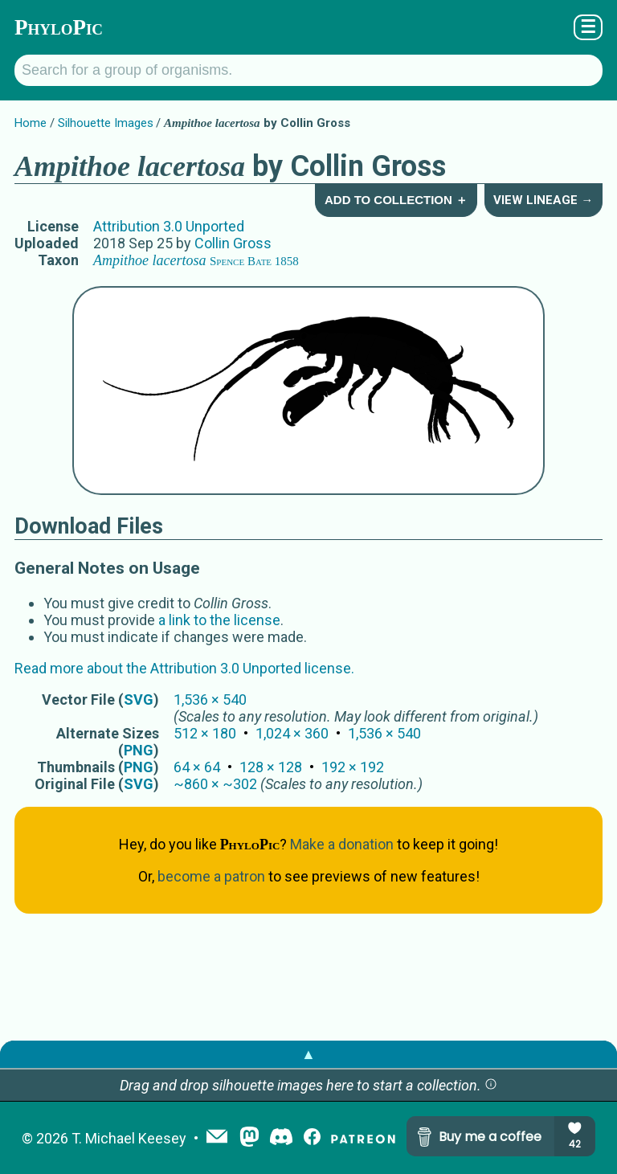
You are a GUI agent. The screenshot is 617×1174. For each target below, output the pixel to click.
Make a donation (342, 844)
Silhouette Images (105, 123)
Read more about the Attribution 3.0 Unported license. (184, 668)
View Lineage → (543, 200)
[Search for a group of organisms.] (308, 70)
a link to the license (219, 620)
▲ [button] (308, 1053)
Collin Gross (233, 243)
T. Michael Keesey (129, 1138)
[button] (490, 1085)
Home (30, 123)
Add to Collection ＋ (396, 200)
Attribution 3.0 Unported (168, 226)
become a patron (211, 876)
